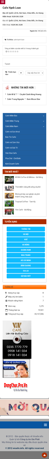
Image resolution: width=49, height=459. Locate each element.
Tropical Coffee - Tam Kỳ (25, 202)
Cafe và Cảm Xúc (12, 142)
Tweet (7, 64)
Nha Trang (25, 255)
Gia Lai (26, 271)
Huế (25, 239)
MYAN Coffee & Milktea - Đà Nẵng (29, 177)
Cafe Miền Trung (12, 121)
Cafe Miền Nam (11, 126)
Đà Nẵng (25, 245)
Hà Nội (25, 234)
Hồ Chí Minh (26, 260)
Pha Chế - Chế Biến (13, 158)
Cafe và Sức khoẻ (12, 132)
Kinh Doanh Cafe (12, 164)
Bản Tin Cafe (10, 137)
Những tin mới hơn (22, 87)
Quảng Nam (26, 250)
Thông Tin (25, 229)
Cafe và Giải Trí (11, 148)
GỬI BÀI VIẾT (26, 276)
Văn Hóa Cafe (11, 153)
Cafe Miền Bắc (11, 116)
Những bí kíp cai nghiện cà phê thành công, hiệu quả (27, 195)
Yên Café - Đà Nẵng (23, 210)
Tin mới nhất (12, 171)
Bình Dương (26, 266)
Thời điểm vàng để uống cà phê (28, 187)
